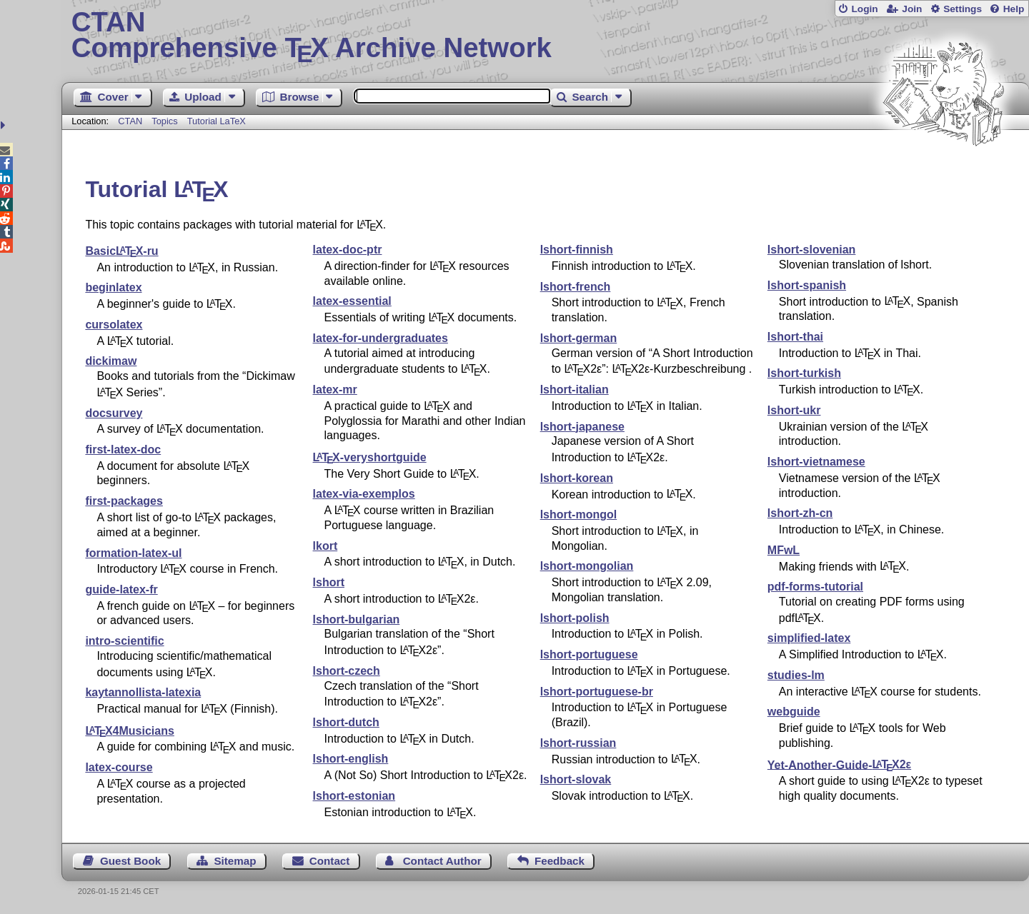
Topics (165, 121)
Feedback (560, 861)
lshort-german (578, 338)
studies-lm (796, 675)
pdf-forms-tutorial (815, 587)
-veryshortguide (370, 457)
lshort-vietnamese (816, 462)
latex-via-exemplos (364, 494)
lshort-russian (578, 743)
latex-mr (335, 389)
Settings (962, 9)
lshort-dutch (346, 722)
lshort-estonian (354, 796)
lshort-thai (795, 337)
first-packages (124, 501)
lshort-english (351, 759)
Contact (329, 861)
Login (864, 9)
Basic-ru (121, 251)
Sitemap (235, 861)
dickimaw (110, 361)
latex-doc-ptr (347, 249)
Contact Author (442, 861)
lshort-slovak (576, 779)
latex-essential (352, 301)
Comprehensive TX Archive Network (545, 35)
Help (1014, 9)
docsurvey (113, 413)
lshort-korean (576, 478)
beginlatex (113, 287)
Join (912, 9)
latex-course (118, 767)
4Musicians (129, 731)
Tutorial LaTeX (216, 121)
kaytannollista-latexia (143, 692)
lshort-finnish (576, 249)
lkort (325, 546)
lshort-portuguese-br (596, 692)
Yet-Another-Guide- (839, 764)
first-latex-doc (123, 449)
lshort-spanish (806, 285)
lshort (328, 582)
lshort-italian (574, 389)
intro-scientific (124, 641)
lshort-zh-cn (800, 513)
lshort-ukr (794, 410)
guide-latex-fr (121, 589)
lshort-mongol (578, 514)
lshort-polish (575, 618)
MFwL (783, 550)
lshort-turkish (804, 373)
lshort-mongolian (587, 566)
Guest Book (130, 861)
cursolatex (113, 324)
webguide (793, 711)
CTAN (130, 121)
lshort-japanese (582, 427)
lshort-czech (346, 671)
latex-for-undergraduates (380, 338)
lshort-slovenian (811, 249)
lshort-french (575, 287)
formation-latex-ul (133, 553)
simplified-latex (808, 638)
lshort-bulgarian (356, 619)
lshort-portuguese (589, 654)
